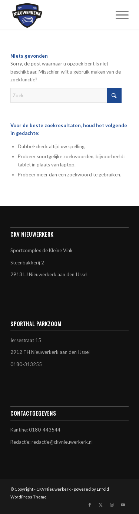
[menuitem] (118, 15)
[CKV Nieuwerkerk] (57, 15)
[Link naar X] (100, 504)
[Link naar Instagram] (112, 504)
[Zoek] (66, 95)
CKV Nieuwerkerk (53, 489)
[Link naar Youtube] (123, 504)
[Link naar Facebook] (89, 504)
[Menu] (118, 15)
